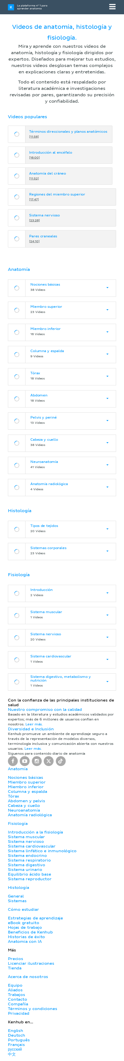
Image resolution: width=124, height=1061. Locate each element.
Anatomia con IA (25, 942)
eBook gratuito (23, 923)
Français (16, 1045)
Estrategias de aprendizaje (35, 918)
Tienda (14, 968)
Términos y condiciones (32, 1009)
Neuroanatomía (24, 810)
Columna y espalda (27, 792)
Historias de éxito (26, 937)
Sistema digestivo (26, 865)
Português (19, 1040)
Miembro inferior (26, 787)
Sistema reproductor (30, 879)
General (16, 896)
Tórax (13, 796)
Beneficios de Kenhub (30, 932)
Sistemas (17, 901)
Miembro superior (27, 782)
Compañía (18, 1004)
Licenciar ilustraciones (31, 963)
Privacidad (18, 1013)
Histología (18, 888)
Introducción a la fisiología (35, 832)
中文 (12, 1054)
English (15, 1031)
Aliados (15, 990)
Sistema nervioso (26, 842)
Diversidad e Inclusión (31, 729)
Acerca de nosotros (28, 977)
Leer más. (34, 724)
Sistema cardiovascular (32, 846)
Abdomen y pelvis (26, 801)
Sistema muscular (26, 837)
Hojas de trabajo (25, 928)
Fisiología (17, 824)
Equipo (15, 985)
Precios (15, 959)
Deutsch (16, 1035)
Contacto (17, 999)
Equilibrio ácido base (29, 874)
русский (15, 1049)
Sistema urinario (25, 870)
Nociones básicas (25, 778)
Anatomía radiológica (30, 815)
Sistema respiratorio (29, 860)
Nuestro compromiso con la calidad (45, 710)
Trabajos (16, 995)
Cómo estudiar (23, 910)
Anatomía (18, 769)
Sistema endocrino (27, 856)
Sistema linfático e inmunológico (42, 851)
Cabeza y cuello (24, 806)
